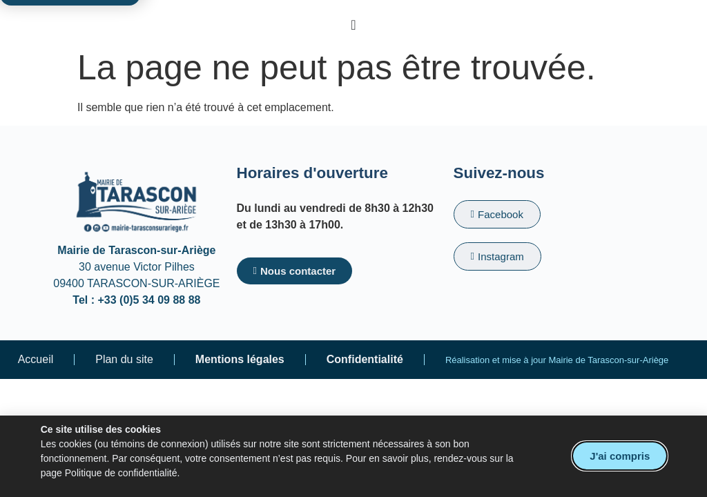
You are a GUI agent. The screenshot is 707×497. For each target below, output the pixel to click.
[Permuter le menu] (353, 25)
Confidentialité (365, 359)
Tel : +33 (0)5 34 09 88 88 (136, 300)
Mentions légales (239, 359)
